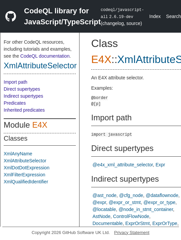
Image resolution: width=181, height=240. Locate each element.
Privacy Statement (132, 232)
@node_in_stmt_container (146, 209)
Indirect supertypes (23, 96)
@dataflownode (162, 195)
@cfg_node (131, 195)
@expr (99, 202)
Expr (160, 164)
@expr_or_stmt (125, 202)
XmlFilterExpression (24, 174)
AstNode (102, 216)
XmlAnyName (18, 153)
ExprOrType (164, 223)
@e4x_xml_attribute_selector (123, 164)
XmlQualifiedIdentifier (26, 181)
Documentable (108, 223)
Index (155, 16)
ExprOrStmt (137, 223)
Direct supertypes (22, 89)
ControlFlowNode (131, 216)
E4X (39, 124)
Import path (15, 82)
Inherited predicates (24, 110)
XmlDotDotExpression (26, 167)
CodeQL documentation (44, 56)
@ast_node (105, 195)
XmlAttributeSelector (40, 65)
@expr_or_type (159, 202)
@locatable (104, 209)
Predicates (15, 103)
